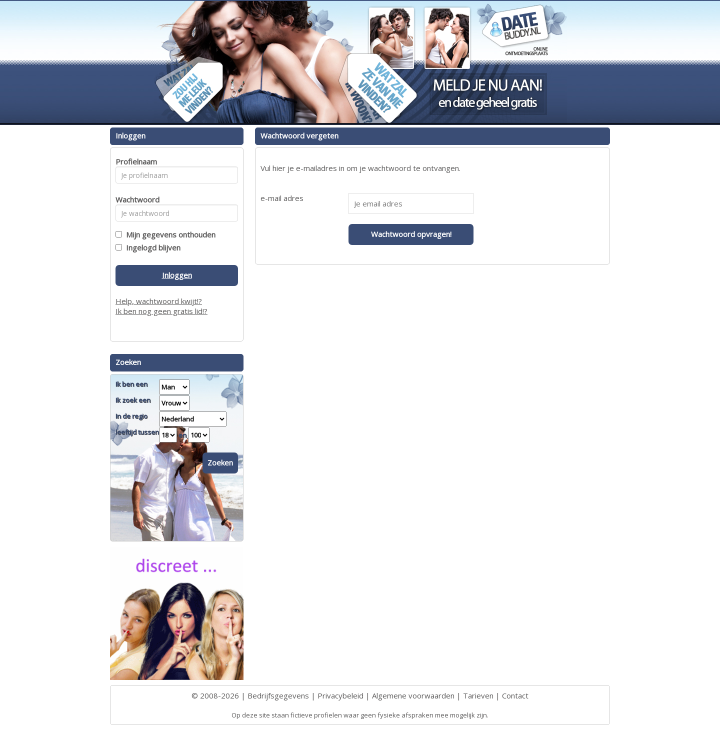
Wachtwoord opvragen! (411, 234)
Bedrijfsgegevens (278, 695)
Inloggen (177, 275)
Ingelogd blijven (151, 247)
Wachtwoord (135, 199)
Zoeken (220, 463)
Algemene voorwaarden (413, 695)
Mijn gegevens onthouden (169, 235)
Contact (515, 695)
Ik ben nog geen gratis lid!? (162, 311)
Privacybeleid (341, 695)
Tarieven (478, 695)
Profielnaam (135, 161)
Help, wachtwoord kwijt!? (159, 301)
